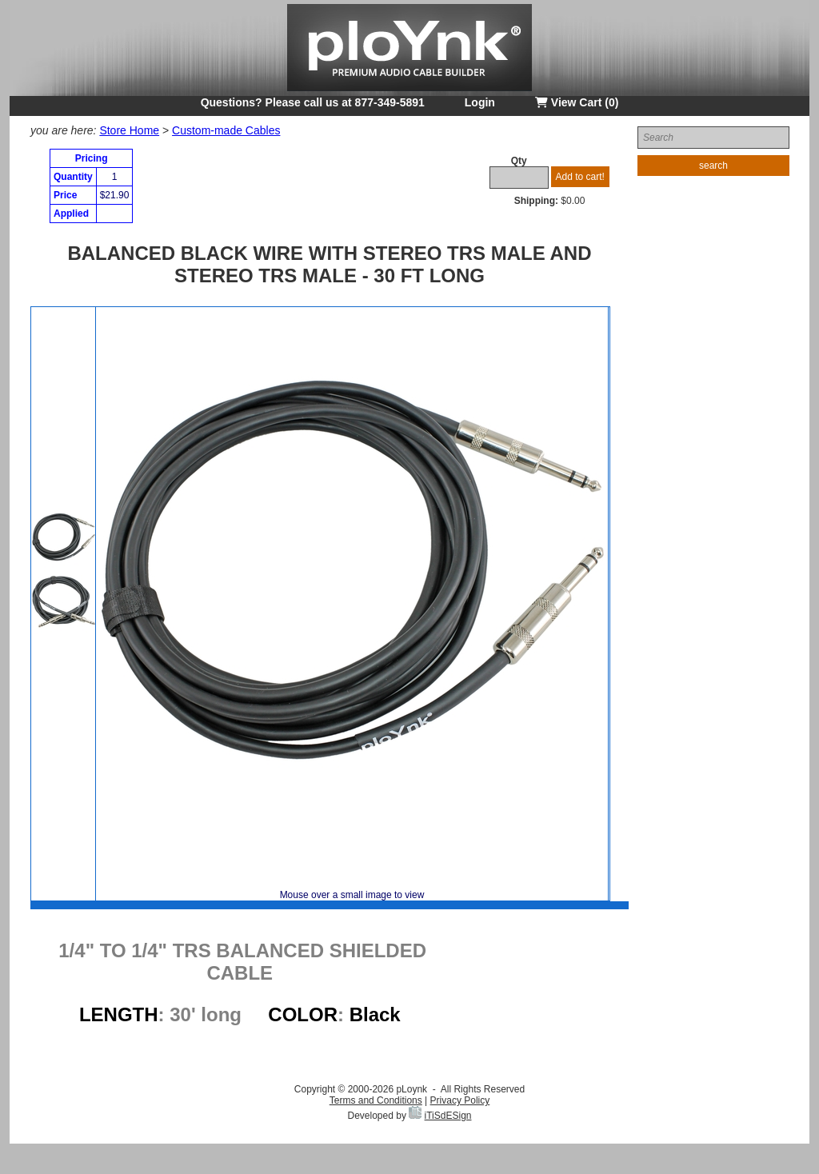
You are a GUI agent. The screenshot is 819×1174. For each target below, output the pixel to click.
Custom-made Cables (226, 130)
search (713, 165)
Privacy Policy (460, 1100)
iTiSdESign (448, 1115)
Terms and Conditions (376, 1100)
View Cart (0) (576, 102)
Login (480, 102)
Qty (519, 160)
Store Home (129, 130)
